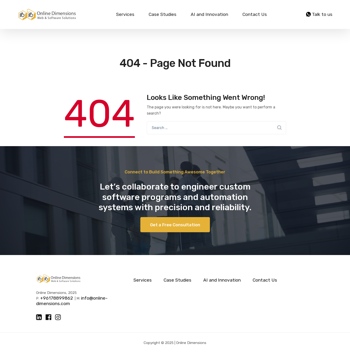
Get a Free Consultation (175, 225)
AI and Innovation (209, 14)
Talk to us (319, 14)
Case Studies (162, 14)
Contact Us (254, 14)
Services (125, 14)
